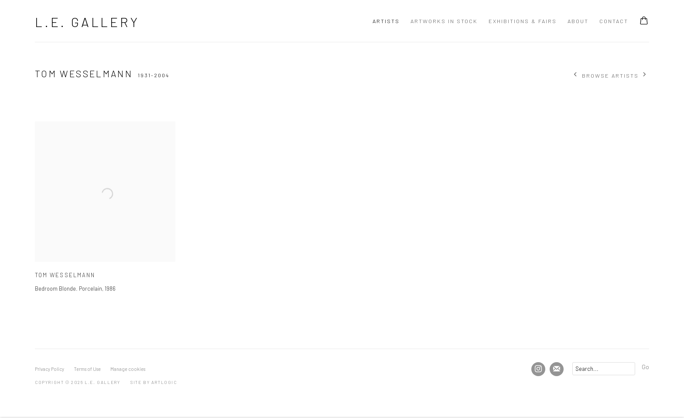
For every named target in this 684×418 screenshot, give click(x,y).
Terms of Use (87, 369)
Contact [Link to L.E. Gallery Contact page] (613, 20)
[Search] (603, 368)
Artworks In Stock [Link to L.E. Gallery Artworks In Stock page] (444, 20)
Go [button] (645, 366)
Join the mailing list (557, 369)
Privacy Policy (49, 369)
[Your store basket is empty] (644, 21)
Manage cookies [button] (127, 369)
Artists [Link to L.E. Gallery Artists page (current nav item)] (386, 20)
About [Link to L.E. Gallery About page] (578, 20)
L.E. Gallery (87, 22)
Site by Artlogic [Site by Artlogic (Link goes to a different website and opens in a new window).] (153, 382)
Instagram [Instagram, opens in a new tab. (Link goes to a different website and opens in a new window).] (538, 369)
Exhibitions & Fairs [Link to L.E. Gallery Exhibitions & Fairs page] (523, 20)
